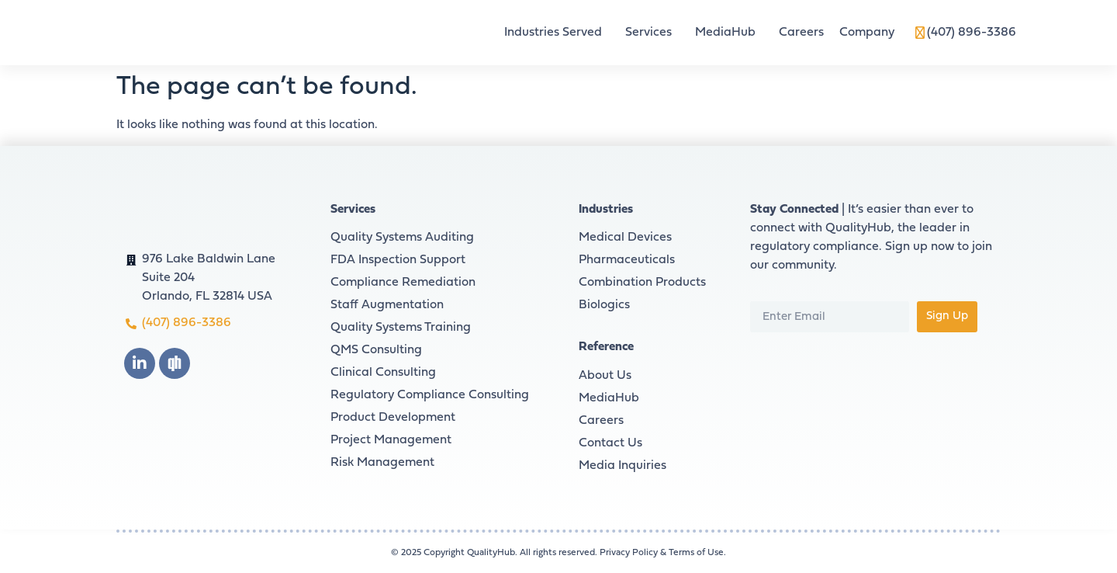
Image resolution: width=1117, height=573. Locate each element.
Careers (801, 32)
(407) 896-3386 (971, 32)
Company (870, 32)
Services (652, 32)
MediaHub (729, 32)
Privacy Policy (629, 552)
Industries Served (557, 32)
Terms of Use (696, 552)
